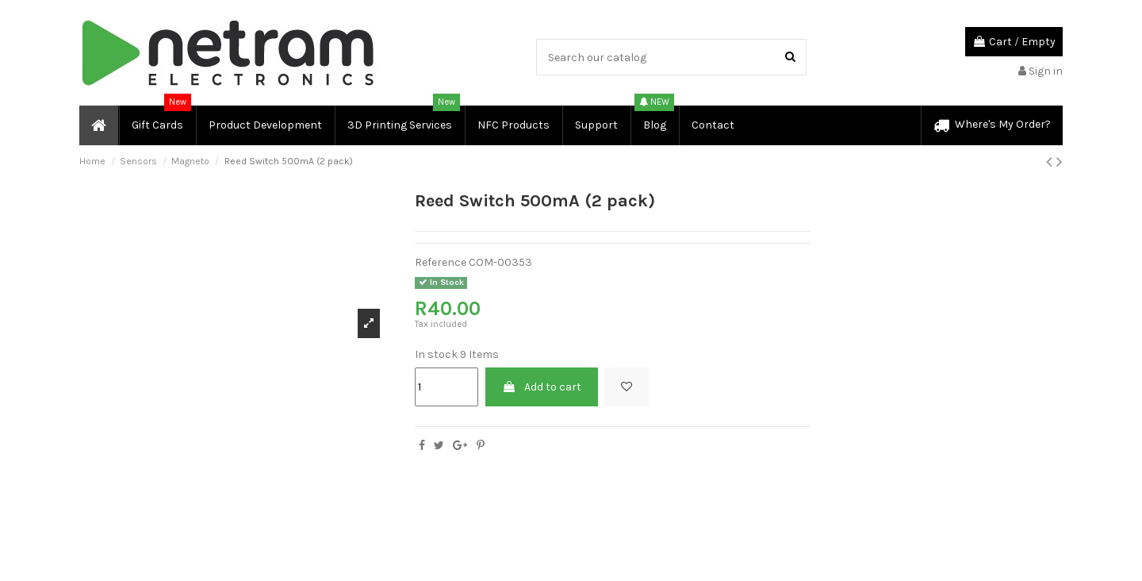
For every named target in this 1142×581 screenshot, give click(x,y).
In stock (436, 354)
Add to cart (541, 387)
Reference (440, 262)
